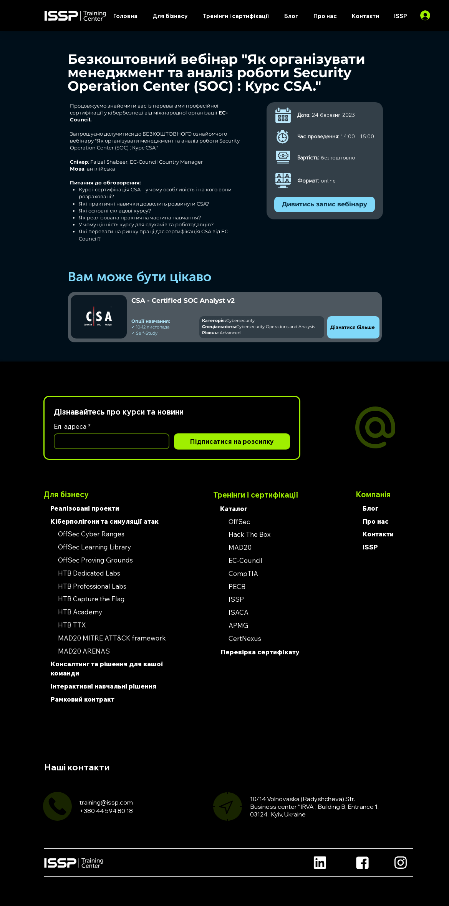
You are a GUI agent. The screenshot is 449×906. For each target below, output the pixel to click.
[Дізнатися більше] (353, 327)
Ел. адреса (72, 426)
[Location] (320, 862)
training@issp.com (106, 802)
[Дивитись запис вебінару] (324, 204)
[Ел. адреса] (109, 441)
